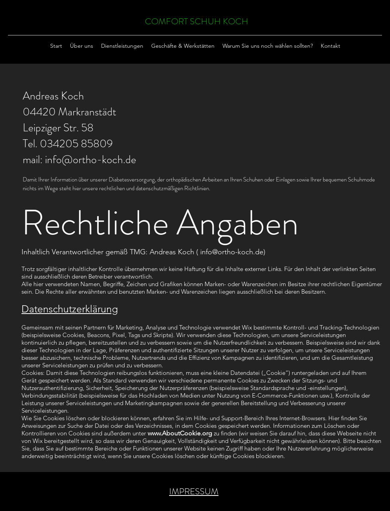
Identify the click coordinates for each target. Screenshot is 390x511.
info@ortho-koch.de (90, 160)
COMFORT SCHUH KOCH (196, 21)
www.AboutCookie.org (180, 433)
